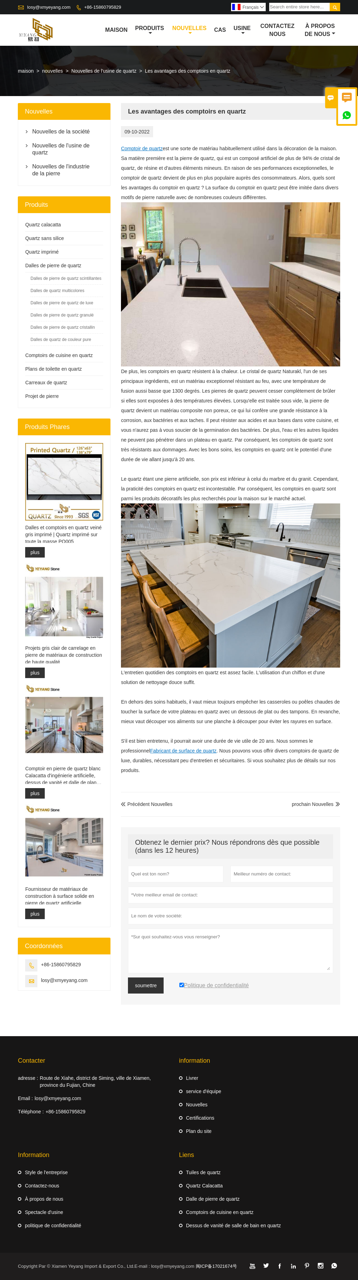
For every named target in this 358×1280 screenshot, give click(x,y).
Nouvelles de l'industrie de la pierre (61, 169)
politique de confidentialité (53, 1225)
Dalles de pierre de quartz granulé (62, 315)
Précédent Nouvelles (146, 804)
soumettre (146, 985)
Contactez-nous (42, 1185)
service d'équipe (203, 1091)
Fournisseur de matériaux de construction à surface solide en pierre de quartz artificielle (59, 896)
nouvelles (189, 30)
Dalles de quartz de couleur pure (60, 339)
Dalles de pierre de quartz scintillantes (65, 278)
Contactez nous (277, 30)
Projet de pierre (42, 396)
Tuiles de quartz (203, 1172)
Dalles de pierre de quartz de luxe (61, 302)
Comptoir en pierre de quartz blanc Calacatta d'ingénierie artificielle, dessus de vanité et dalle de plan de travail (63, 776)
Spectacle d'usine (44, 1212)
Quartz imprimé (42, 252)
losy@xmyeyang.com (49, 7)
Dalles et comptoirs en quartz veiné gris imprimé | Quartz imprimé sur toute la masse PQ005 (63, 534)
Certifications (200, 1118)
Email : (25, 1098)
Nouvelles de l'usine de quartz (103, 71)
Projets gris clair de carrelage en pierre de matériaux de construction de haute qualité (63, 655)
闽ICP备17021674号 (216, 1266)
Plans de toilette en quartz (53, 369)
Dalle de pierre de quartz (212, 1199)
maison (116, 30)
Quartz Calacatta (204, 1185)
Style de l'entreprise (46, 1172)
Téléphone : (31, 1111)
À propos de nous (320, 30)
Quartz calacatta (43, 224)
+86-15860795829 (102, 7)
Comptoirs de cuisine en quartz (59, 355)
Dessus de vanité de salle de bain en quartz (233, 1225)
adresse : (28, 1078)
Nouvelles (196, 1104)
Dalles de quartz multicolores (57, 290)
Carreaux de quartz (46, 382)
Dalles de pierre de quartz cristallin (62, 327)
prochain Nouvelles (313, 804)
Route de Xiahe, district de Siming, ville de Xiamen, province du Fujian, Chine (95, 1081)
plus (35, 552)
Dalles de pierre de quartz (53, 265)
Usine (242, 30)
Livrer (192, 1078)
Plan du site (199, 1131)
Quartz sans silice (44, 238)
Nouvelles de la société (61, 131)
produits (149, 30)
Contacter (31, 1060)
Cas (220, 30)
